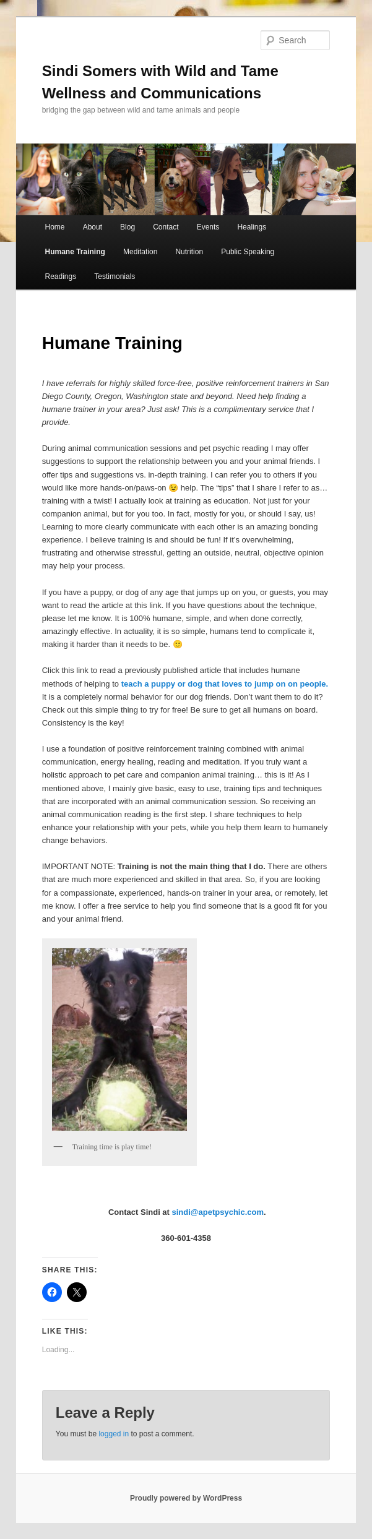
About (92, 227)
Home (55, 227)
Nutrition (189, 251)
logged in (113, 1434)
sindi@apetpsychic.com (218, 1212)
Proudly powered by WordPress (186, 1498)
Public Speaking (247, 251)
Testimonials (114, 276)
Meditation (140, 251)
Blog (127, 227)
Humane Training (75, 251)
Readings (61, 276)
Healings (251, 227)
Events (208, 227)
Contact (165, 227)
